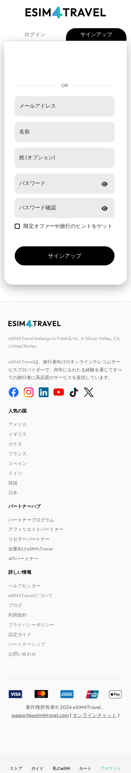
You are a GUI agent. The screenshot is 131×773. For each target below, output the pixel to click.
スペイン (17, 463)
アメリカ (17, 424)
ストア (16, 768)
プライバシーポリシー (31, 624)
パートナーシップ (26, 644)
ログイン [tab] (34, 34)
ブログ (15, 605)
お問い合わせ (22, 654)
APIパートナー (23, 558)
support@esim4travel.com (40, 715)
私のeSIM (61, 768)
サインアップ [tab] (96, 34)
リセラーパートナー (29, 539)
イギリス (17, 434)
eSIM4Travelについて (30, 595)
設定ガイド (19, 634)
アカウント (110, 768)
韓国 (12, 483)
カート (85, 768)
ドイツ (15, 473)
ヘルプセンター (24, 585)
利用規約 (17, 615)
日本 (12, 492)
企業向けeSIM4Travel (30, 548)
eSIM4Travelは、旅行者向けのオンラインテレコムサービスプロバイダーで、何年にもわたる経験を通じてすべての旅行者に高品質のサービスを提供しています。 (65, 369)
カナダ (15, 444)
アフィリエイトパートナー (36, 529)
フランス (17, 453)
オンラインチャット (95, 715)
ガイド (37, 768)
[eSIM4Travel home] (66, 13)
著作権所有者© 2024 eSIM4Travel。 (65, 707)
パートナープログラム (31, 520)
